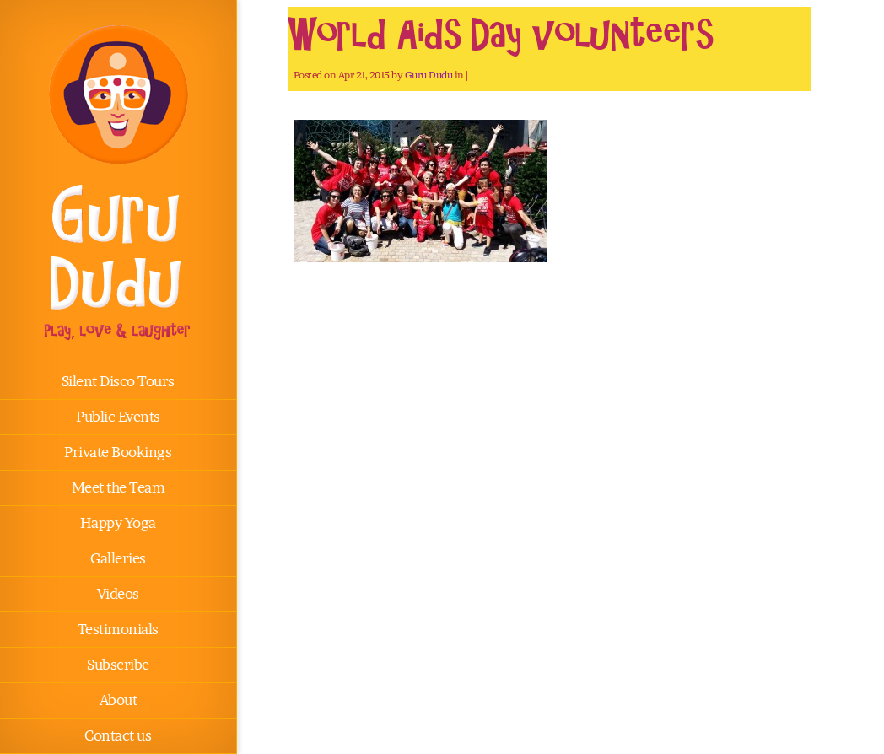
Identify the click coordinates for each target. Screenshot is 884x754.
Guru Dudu (429, 74)
